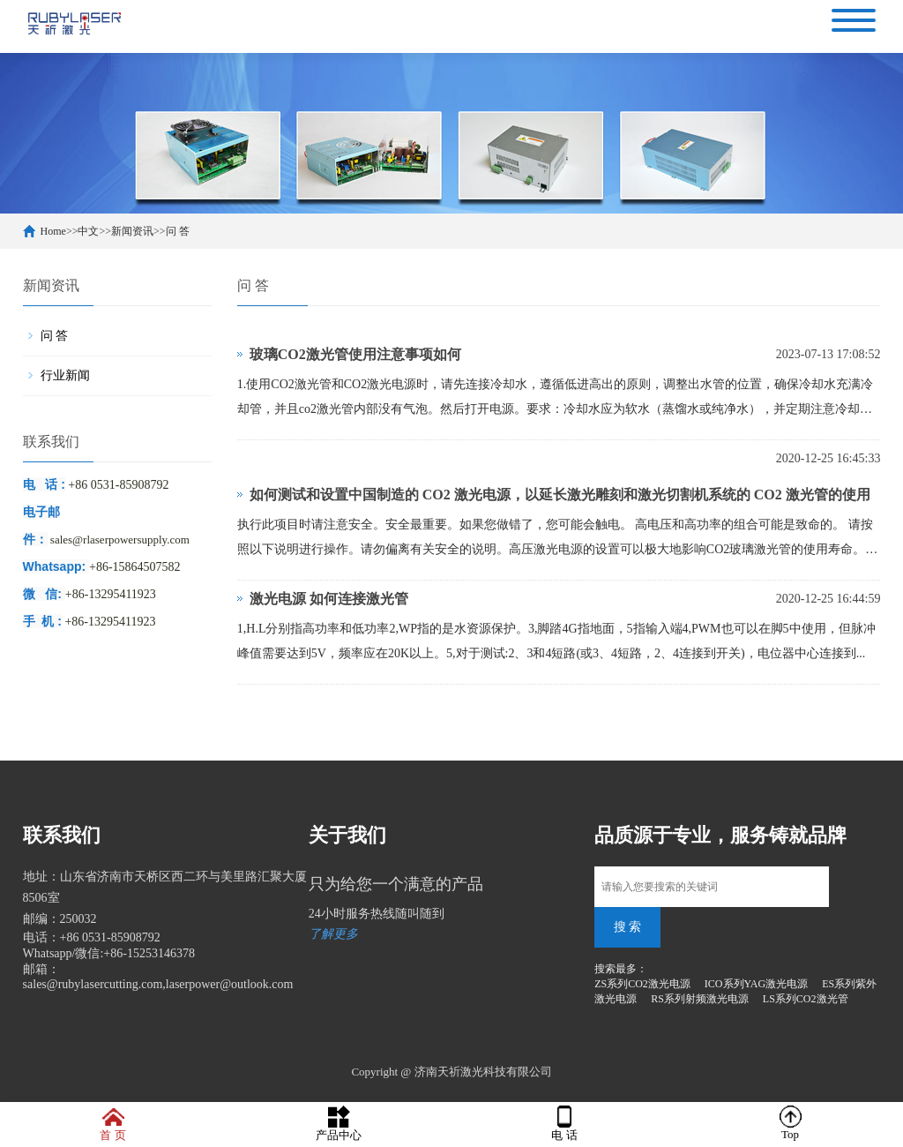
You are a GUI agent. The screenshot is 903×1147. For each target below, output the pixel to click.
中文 (88, 231)
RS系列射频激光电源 (700, 999)
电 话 (564, 1124)
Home (53, 231)
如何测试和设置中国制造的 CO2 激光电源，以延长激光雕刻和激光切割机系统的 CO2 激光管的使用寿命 (560, 500)
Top (791, 1123)
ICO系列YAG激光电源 (756, 984)
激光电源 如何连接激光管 (329, 598)
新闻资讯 (132, 231)
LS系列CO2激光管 (805, 999)
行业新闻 (65, 375)
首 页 (112, 1124)
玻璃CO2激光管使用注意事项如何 (355, 354)
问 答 (178, 231)
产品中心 (339, 1124)
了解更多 (333, 934)
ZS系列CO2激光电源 (642, 984)
